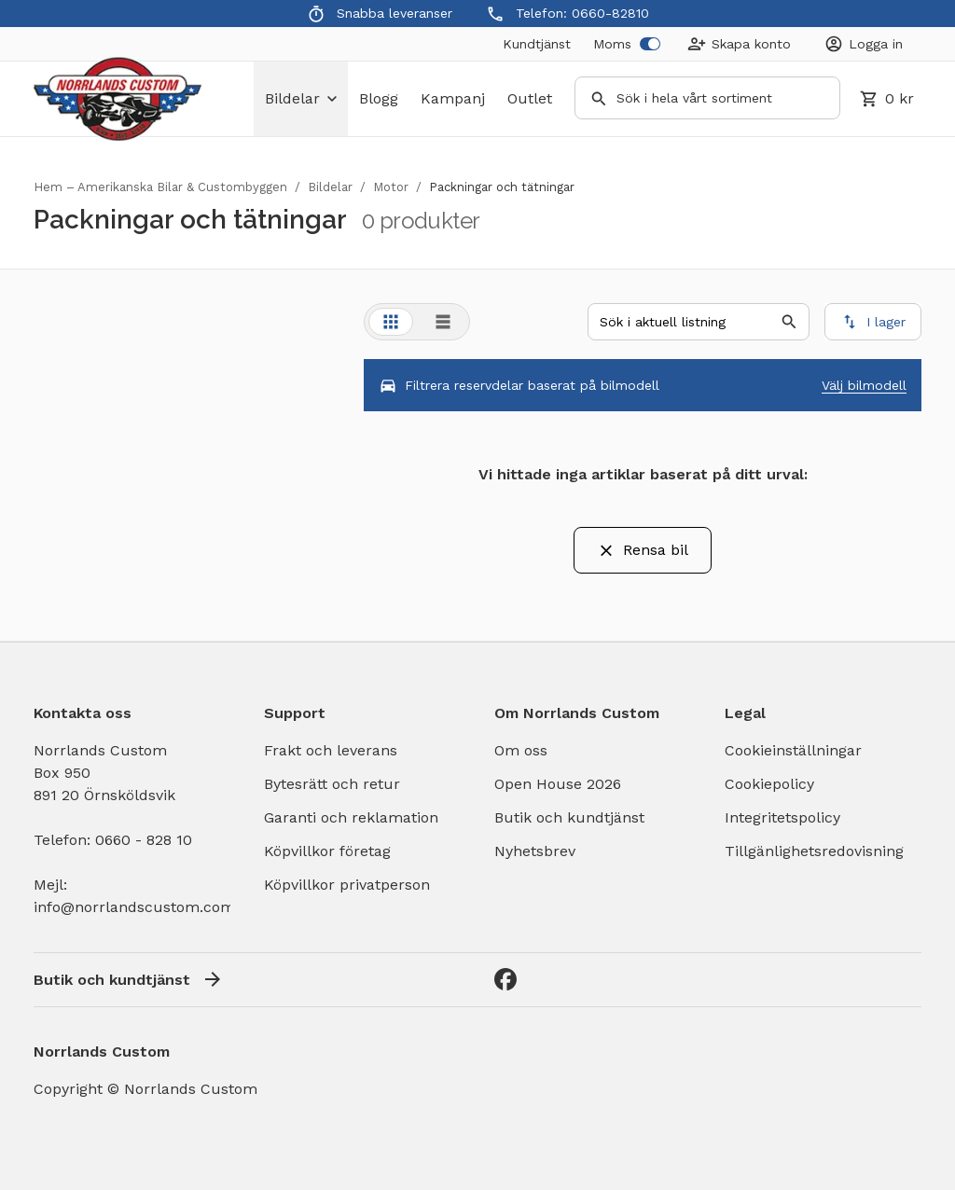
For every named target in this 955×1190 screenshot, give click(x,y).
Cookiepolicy (769, 784)
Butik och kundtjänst (569, 817)
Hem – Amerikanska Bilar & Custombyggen (160, 187)
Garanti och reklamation (351, 817)
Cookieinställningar (793, 750)
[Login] (863, 44)
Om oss (520, 750)
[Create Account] (739, 44)
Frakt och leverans (330, 750)
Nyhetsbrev (534, 851)
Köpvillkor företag (327, 851)
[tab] (390, 322)
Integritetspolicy (782, 817)
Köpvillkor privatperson (347, 884)
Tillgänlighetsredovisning (814, 851)
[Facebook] (505, 979)
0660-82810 (610, 13)
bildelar (301, 98)
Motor (390, 187)
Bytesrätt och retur (332, 784)
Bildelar (330, 187)
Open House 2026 (557, 784)
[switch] (650, 43)
